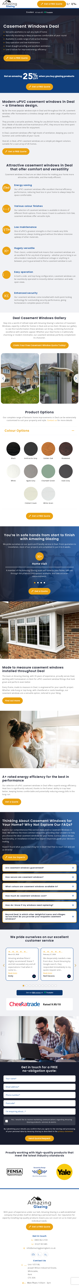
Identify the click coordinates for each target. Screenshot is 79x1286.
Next (75, 378)
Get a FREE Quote (52, 4)
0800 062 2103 (39, 1236)
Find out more (13, 701)
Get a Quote (41, 592)
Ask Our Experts (17, 858)
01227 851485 (39, 1240)
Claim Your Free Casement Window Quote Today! (39, 345)
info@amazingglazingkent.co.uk (39, 1244)
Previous (3, 378)
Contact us (52, 420)
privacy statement (65, 1128)
